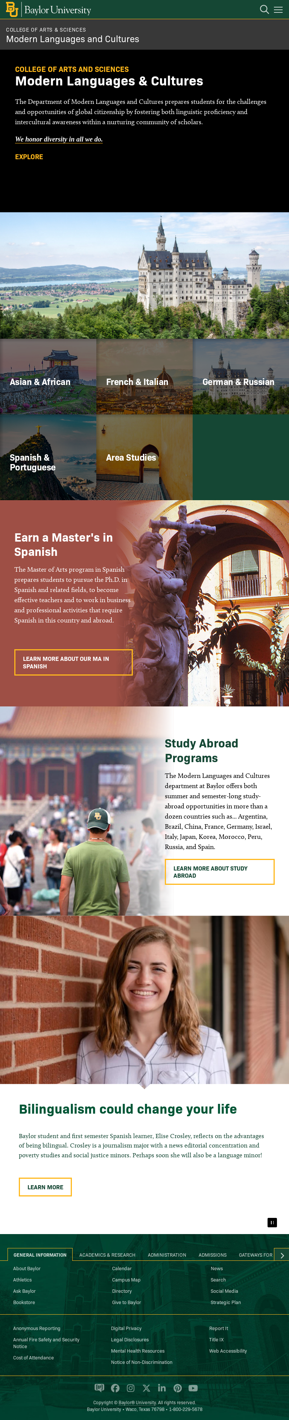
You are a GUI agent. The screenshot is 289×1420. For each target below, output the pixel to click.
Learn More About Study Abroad (210, 871)
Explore (29, 156)
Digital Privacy (126, 1327)
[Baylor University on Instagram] (129, 1391)
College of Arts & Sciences (46, 29)
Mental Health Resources (137, 1350)
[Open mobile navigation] (279, 11)
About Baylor (27, 1268)
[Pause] (272, 1222)
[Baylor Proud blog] (98, 1391)
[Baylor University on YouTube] (191, 1391)
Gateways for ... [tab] (258, 1254)
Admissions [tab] (213, 1254)
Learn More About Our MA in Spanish (66, 662)
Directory (122, 1290)
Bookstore (24, 1301)
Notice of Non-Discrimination (141, 1361)
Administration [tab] (167, 1254)
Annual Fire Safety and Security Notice (46, 1342)
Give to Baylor (126, 1301)
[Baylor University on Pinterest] (176, 1391)
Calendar (122, 1268)
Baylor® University (137, 1402)
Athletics (22, 1279)
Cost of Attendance (33, 1357)
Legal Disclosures (130, 1339)
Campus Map (126, 1279)
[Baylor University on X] (145, 1391)
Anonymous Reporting (37, 1327)
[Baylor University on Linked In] (160, 1391)
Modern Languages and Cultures (72, 38)
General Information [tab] (40, 1254)
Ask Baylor (24, 1290)
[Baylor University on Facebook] (114, 1391)
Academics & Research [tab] (107, 1254)
